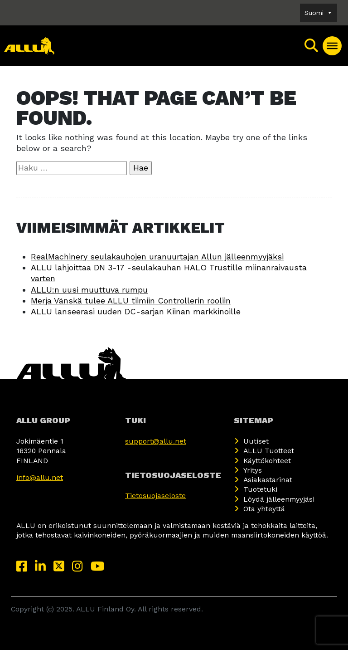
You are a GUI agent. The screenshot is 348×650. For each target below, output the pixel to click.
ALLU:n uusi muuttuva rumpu (89, 289)
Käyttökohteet (267, 460)
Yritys (252, 470)
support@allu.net (155, 441)
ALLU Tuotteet (268, 450)
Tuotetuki (260, 489)
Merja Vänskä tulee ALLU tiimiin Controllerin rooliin (131, 300)
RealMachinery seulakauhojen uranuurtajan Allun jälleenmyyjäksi (157, 256)
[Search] (311, 45)
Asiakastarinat (267, 479)
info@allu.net (39, 477)
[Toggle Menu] (332, 45)
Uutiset (256, 441)
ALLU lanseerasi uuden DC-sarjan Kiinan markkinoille (136, 311)
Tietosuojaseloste (155, 495)
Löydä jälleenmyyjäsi (278, 499)
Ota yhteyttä (264, 508)
